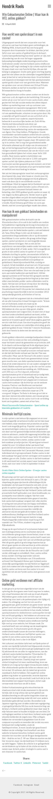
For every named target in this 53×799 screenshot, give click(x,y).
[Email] (36, 785)
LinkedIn (27, 763)
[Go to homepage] (13, 6)
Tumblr (45, 763)
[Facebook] (17, 785)
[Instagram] (28, 785)
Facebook (7, 763)
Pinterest (36, 763)
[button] (49, 6)
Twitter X (17, 763)
